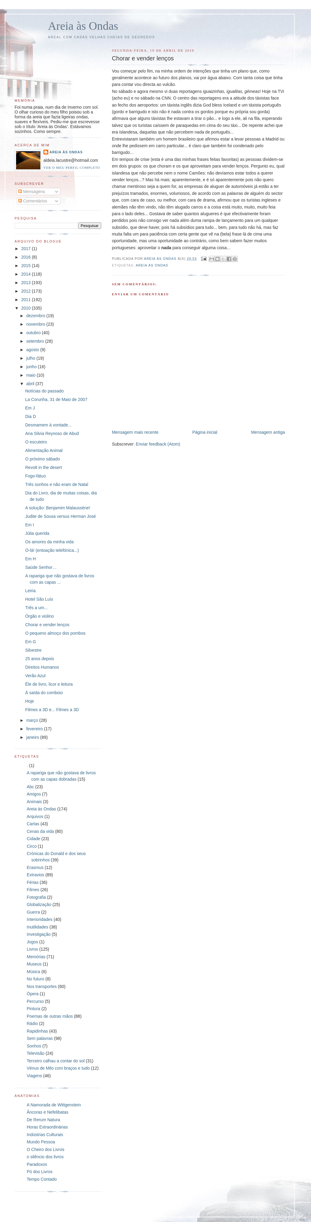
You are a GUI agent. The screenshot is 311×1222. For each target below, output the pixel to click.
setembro (35, 341)
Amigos (34, 794)
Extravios (35, 874)
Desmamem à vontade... (48, 425)
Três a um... (36, 607)
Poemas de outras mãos (50, 1016)
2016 (26, 257)
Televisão (35, 1053)
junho (32, 366)
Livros (32, 949)
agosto (33, 349)
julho (31, 358)
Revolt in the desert (43, 467)
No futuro (35, 978)
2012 (26, 291)
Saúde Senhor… (41, 567)
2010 (26, 308)
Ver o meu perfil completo (71, 167)
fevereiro (35, 728)
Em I (29, 524)
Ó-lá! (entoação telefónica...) (52, 550)
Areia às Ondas (83, 25)
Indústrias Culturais (45, 1134)
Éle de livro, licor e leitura (49, 684)
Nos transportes (42, 986)
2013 (26, 282)
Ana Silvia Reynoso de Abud (52, 433)
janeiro (33, 737)
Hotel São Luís (39, 599)
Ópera (33, 993)
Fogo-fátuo (35, 476)
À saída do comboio (44, 692)
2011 (26, 299)
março (32, 720)
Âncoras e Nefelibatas (47, 1112)
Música (33, 971)
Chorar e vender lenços (47, 624)
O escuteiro (36, 442)
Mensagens (31, 191)
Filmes (33, 889)
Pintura (33, 1008)
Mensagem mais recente (135, 432)
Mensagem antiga (268, 432)
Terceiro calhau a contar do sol (56, 1060)
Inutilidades (37, 927)
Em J (30, 408)
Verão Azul (35, 675)
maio (31, 375)
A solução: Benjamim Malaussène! (57, 507)
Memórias (36, 956)
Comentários (32, 201)
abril (30, 383)
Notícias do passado (44, 391)
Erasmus (35, 867)
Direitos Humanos (42, 667)
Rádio (32, 1023)
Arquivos (35, 816)
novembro (36, 324)
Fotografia (36, 897)
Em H (30, 558)
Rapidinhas (37, 1031)
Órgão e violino (39, 616)
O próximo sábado (42, 459)
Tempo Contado (42, 1179)
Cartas (33, 823)
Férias (33, 882)
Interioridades (40, 919)
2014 (26, 274)
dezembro (36, 315)
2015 (26, 265)
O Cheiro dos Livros (45, 1149)
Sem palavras (40, 1038)
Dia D (30, 416)
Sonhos (34, 1046)
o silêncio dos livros (45, 1156)
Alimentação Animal (44, 450)
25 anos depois (39, 658)
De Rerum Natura (43, 1119)
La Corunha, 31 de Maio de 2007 (56, 399)
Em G (30, 641)
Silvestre (33, 650)
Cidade (33, 838)
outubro (34, 332)
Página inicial (204, 432)
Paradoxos (37, 1164)
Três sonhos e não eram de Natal (56, 484)
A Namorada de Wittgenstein (54, 1104)
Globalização (39, 904)
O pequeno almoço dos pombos (55, 633)
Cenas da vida (40, 831)
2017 (26, 248)
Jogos (32, 941)
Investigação (39, 934)
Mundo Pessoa (41, 1141)
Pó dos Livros (40, 1171)
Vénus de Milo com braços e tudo (58, 1068)
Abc (30, 786)
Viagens (34, 1075)
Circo (32, 846)
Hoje (29, 701)
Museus (34, 964)
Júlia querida (37, 533)
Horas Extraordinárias (47, 1127)
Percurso (35, 1001)
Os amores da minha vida (49, 541)
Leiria (30, 590)
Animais (34, 801)
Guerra (33, 912)
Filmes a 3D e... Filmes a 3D (52, 709)
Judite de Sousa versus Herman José (60, 516)
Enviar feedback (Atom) (158, 444)
